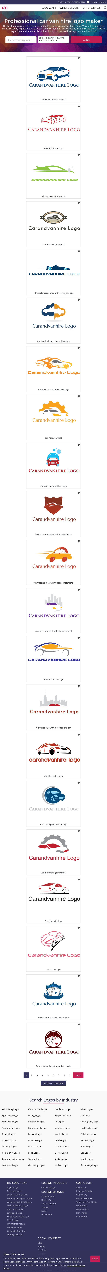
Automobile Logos (11, 1127)
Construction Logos (37, 1108)
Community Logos (11, 1152)
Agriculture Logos (10, 1115)
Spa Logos (86, 1152)
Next (78, 1074)
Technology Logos (89, 1164)
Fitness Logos (34, 1146)
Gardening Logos (36, 1164)
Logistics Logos (62, 1146)
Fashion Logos (35, 1133)
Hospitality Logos (63, 1115)
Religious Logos (88, 1133)
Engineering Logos (37, 1127)
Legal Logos (60, 1139)
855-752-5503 (79, 2)
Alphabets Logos (10, 1121)
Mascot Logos (61, 1152)
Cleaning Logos (9, 1146)
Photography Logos (90, 1121)
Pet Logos (85, 1115)
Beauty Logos (8, 1133)
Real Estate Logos (89, 1127)
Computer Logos (10, 1164)
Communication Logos (13, 1158)
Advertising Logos (10, 1108)
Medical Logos (61, 1164)
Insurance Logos (62, 1127)
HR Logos (59, 1121)
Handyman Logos (63, 1108)
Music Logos (87, 1108)
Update (86, 39)
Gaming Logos (35, 1158)
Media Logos (61, 1158)
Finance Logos (35, 1139)
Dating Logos (34, 1115)
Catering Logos (9, 1139)
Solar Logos (86, 1146)
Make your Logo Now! (54, 1082)
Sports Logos (87, 1158)
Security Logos (88, 1139)
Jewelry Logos (61, 1133)
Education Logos (36, 1121)
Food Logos (33, 1152)
